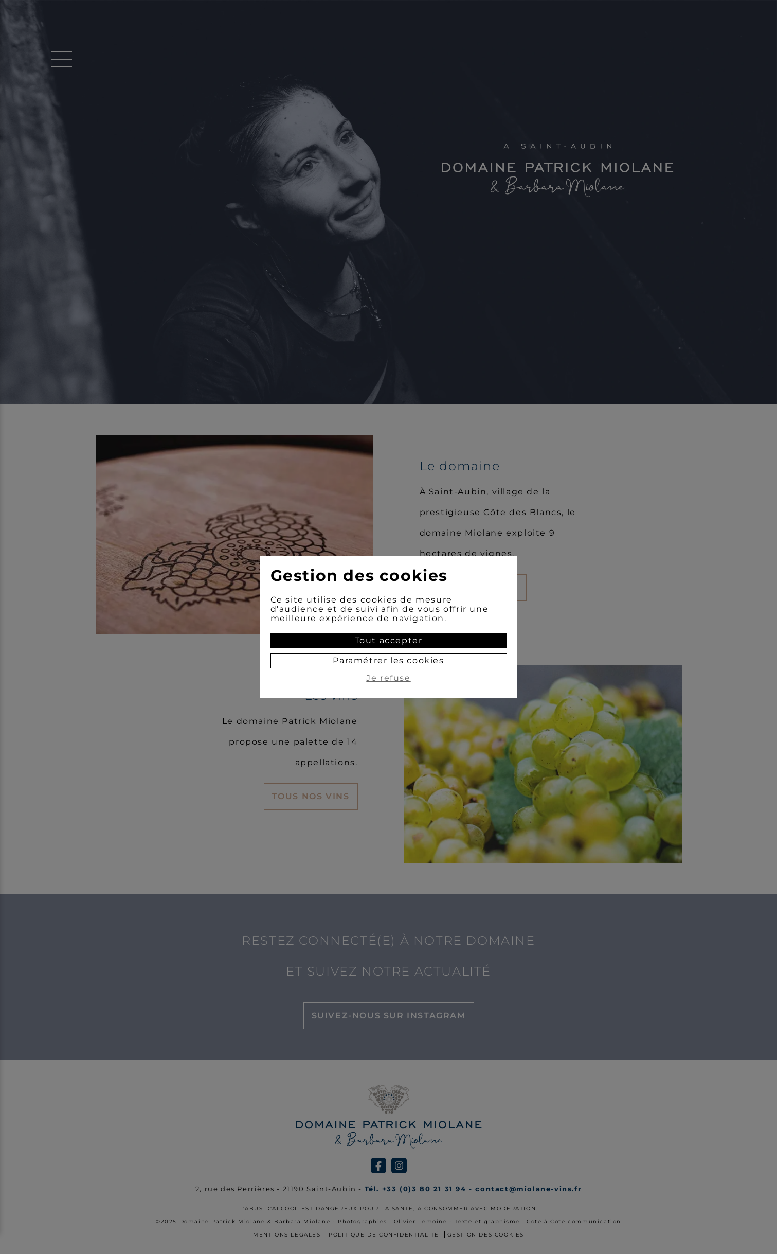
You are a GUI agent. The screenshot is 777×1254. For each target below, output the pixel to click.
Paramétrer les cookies (388, 660)
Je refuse (388, 678)
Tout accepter (389, 640)
